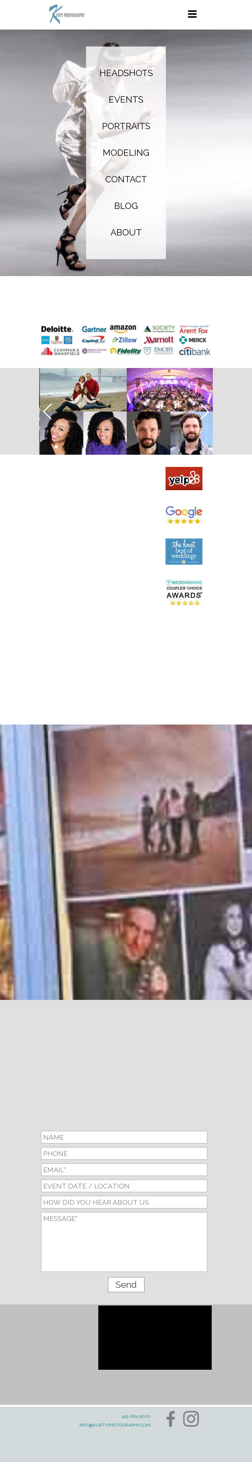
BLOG (126, 205)
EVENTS (126, 99)
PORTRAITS (126, 126)
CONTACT (126, 179)
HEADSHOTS (126, 73)
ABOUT (126, 232)
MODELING (126, 152)
